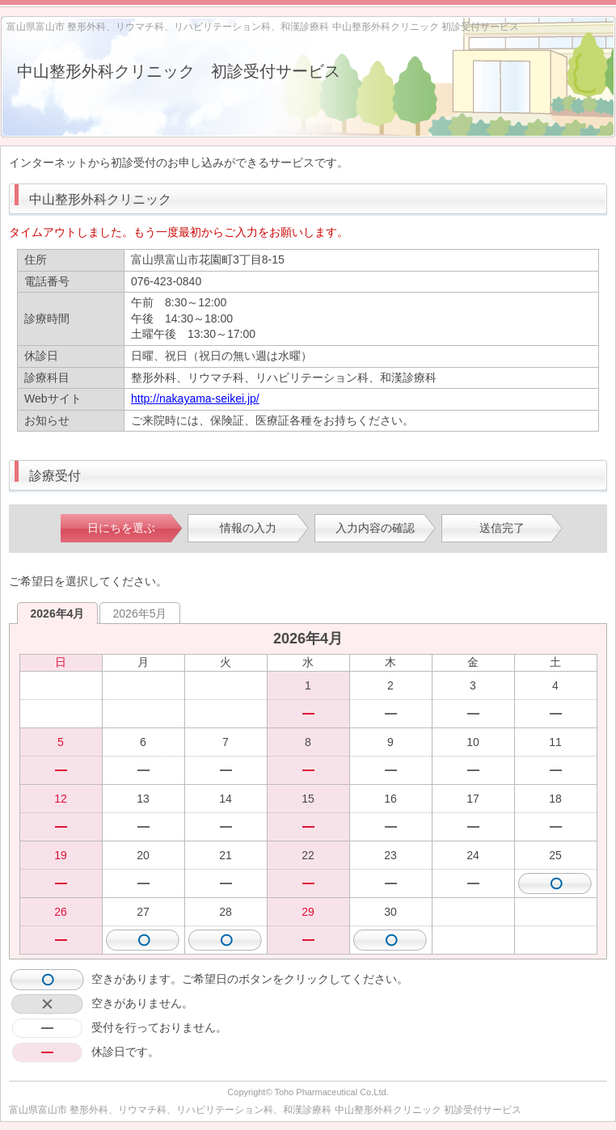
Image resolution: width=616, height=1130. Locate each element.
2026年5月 (140, 613)
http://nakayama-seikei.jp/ (195, 398)
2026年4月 (58, 613)
